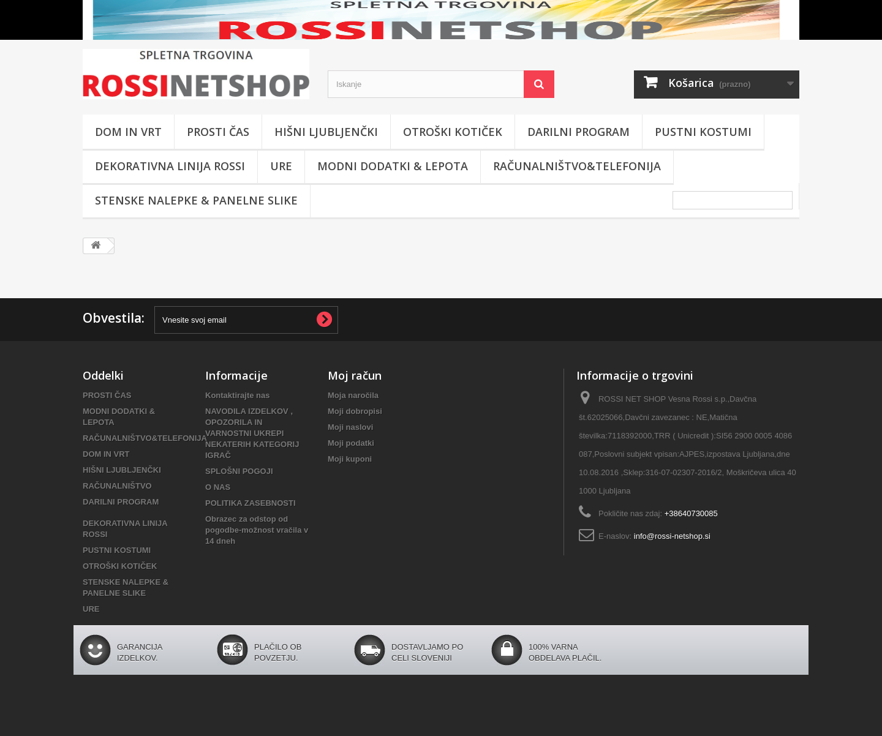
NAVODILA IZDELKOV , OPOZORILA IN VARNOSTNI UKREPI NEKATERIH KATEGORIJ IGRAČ (252, 433)
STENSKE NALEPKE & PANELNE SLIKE (196, 200)
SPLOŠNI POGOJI (239, 471)
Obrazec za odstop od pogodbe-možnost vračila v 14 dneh (256, 530)
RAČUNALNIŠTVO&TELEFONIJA (577, 166)
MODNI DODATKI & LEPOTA (392, 166)
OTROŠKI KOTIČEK (452, 131)
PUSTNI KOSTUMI (703, 131)
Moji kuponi (350, 459)
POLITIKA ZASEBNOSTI (250, 503)
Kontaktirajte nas (237, 395)
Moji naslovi (350, 427)
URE (281, 166)
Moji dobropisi (355, 411)
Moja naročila (353, 395)
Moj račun (355, 375)
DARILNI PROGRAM (578, 131)
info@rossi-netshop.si (672, 536)
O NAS (217, 487)
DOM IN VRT (128, 131)
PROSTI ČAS (218, 131)
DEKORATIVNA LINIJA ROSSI (170, 166)
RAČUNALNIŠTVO (117, 485)
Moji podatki (351, 443)
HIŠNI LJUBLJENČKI (326, 131)
